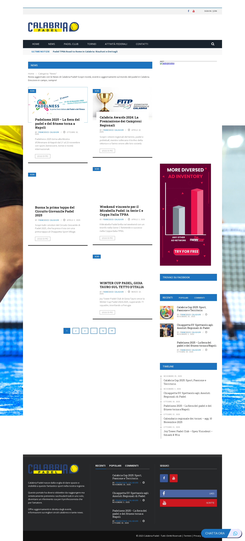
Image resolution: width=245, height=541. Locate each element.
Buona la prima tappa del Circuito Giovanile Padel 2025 (55, 211)
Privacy (197, 535)
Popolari (183, 297)
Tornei (91, 44)
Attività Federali (116, 44)
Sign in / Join (210, 11)
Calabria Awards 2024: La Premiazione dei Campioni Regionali (121, 121)
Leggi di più (42, 156)
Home (35, 44)
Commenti (199, 297)
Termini (187, 535)
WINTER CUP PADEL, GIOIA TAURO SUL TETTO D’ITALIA (122, 285)
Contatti (142, 44)
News (51, 44)
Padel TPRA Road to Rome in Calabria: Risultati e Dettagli (85, 51)
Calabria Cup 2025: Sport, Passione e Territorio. (191, 309)
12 (103, 330)
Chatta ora (223, 533)
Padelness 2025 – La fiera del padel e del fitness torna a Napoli (57, 123)
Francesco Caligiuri (48, 132)
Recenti (168, 297)
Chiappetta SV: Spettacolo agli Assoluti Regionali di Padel (195, 326)
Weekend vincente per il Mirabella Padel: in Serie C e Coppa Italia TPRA (121, 211)
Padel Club (71, 44)
